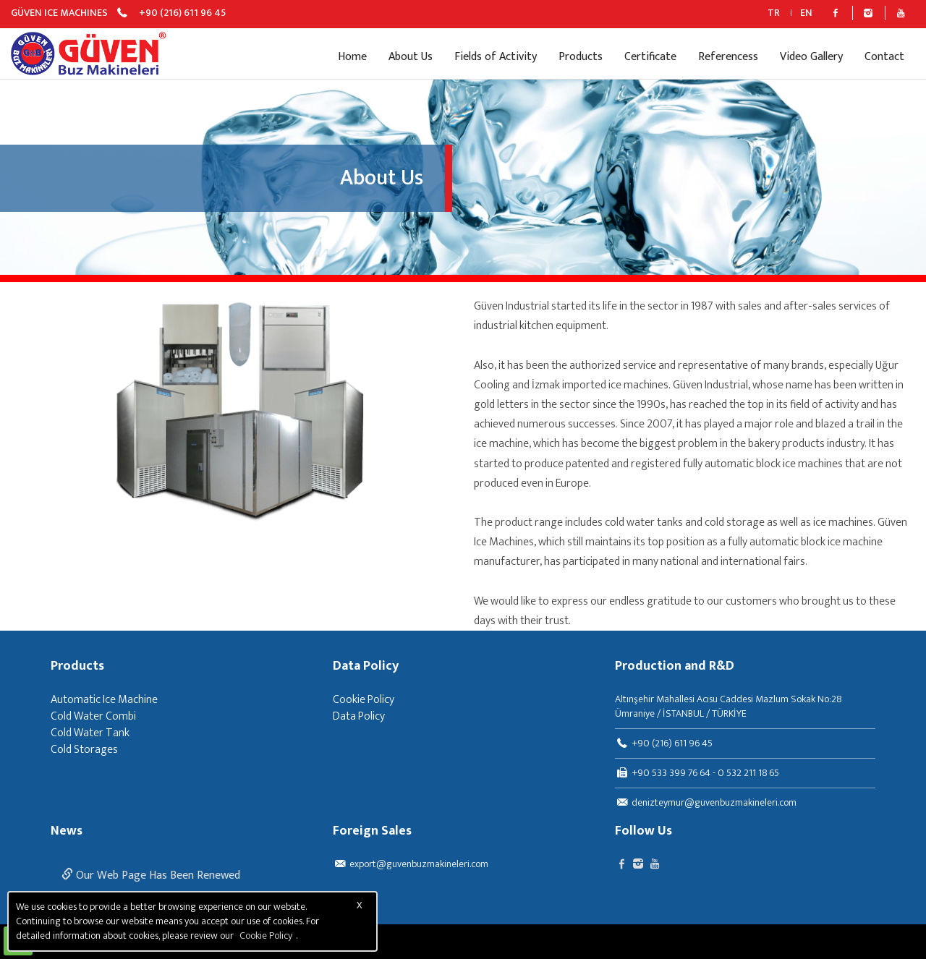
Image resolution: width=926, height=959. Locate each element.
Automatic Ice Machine (104, 699)
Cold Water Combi (93, 716)
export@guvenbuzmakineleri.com (418, 864)
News (66, 831)
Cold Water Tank (90, 733)
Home (352, 57)
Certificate (650, 57)
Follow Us (643, 831)
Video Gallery (811, 57)
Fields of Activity (495, 57)
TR (774, 12)
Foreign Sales (372, 831)
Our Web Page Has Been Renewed (150, 875)
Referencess (728, 57)
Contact (884, 57)
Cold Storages (84, 749)
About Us (410, 57)
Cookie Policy (363, 699)
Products (580, 57)
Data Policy (366, 667)
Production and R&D (674, 667)
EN (806, 12)
